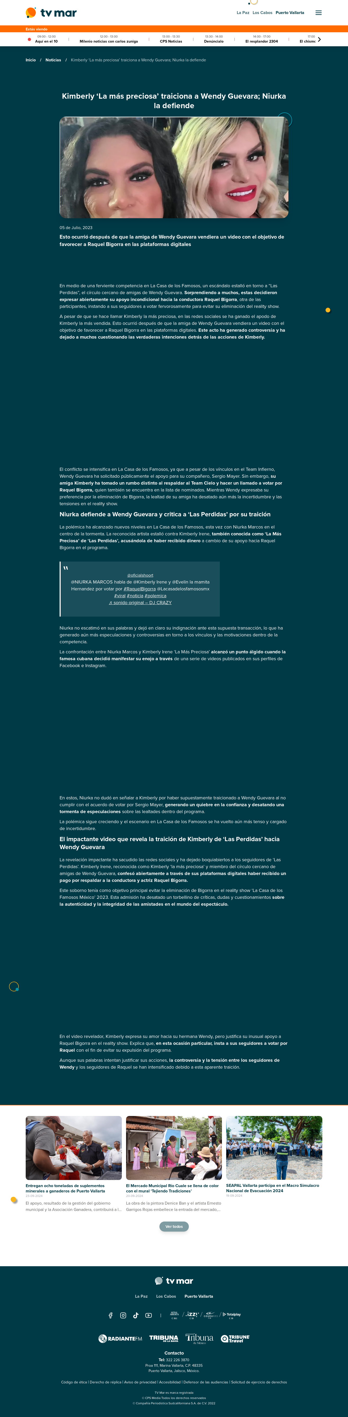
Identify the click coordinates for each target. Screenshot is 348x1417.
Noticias (54, 60)
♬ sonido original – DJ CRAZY (140, 602)
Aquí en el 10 (46, 41)
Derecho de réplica (105, 1382)
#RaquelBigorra (140, 588)
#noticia (135, 595)
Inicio (31, 60)
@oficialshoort (140, 575)
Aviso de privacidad (140, 1382)
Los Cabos (166, 1296)
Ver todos (174, 1226)
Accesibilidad (170, 1382)
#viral (120, 595)
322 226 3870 (177, 1360)
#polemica (155, 595)
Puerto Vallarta (199, 1296)
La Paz (141, 1296)
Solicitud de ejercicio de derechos (259, 1382)
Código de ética (74, 1382)
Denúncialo (214, 41)
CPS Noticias (171, 41)
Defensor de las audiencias (206, 1382)
